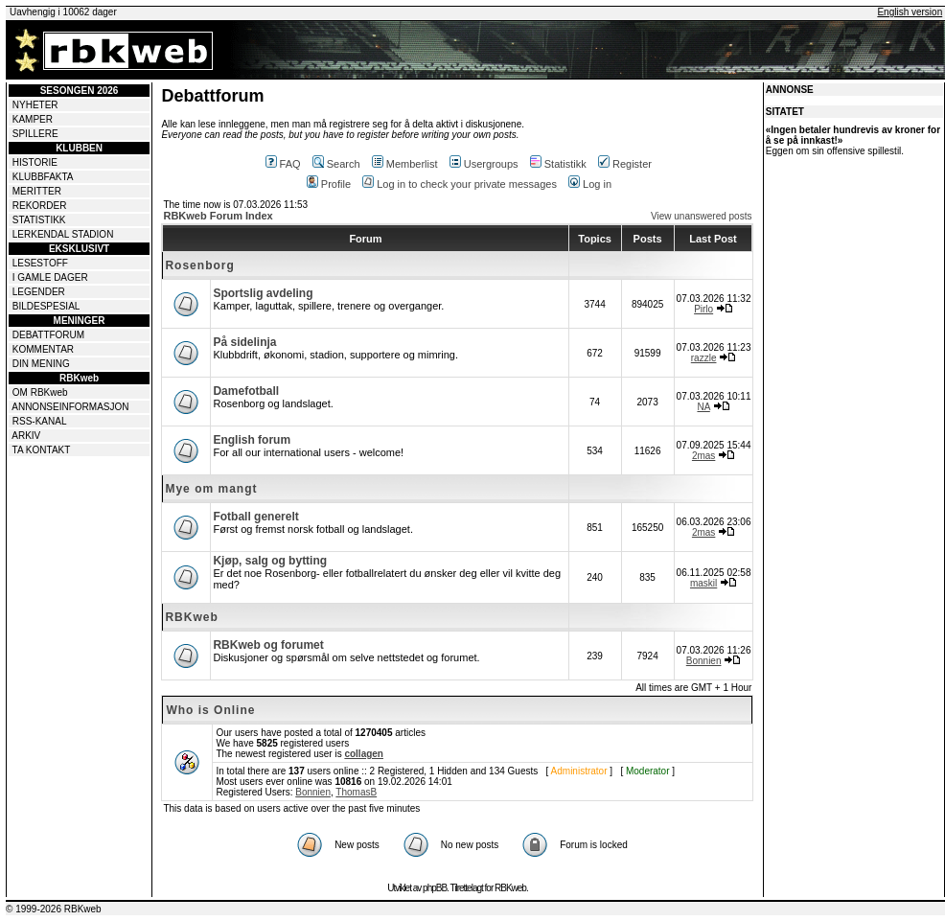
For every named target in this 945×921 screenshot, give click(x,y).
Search (336, 164)
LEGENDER (38, 292)
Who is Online (210, 710)
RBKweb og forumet (268, 645)
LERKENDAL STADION (63, 234)
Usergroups (484, 164)
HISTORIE (35, 162)
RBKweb (191, 617)
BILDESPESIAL (46, 306)
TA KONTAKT (41, 450)
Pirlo (703, 309)
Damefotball (246, 391)
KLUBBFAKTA (43, 177)
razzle (704, 358)
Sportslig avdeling (262, 293)
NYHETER (35, 105)
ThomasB (356, 792)
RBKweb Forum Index (217, 215)
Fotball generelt (255, 516)
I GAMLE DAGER (50, 277)
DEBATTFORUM (48, 335)
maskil (703, 583)
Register (625, 164)
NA (703, 407)
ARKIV (26, 435)
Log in (589, 184)
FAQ (283, 164)
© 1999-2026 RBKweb (54, 909)
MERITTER (36, 191)
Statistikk (558, 164)
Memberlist (405, 164)
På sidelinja (244, 342)
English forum (251, 440)
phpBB (435, 888)
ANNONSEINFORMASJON (70, 407)
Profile (329, 184)
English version (909, 12)
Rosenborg (199, 265)
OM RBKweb (40, 392)
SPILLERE (35, 133)
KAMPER (32, 119)
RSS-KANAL (39, 421)
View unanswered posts (701, 216)
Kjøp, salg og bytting (270, 560)
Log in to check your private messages (459, 184)
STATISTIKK (39, 220)
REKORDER (39, 205)
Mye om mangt (211, 488)
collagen (363, 753)
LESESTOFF (40, 263)
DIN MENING (41, 363)
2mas (703, 455)
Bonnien (704, 661)
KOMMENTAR (43, 349)
